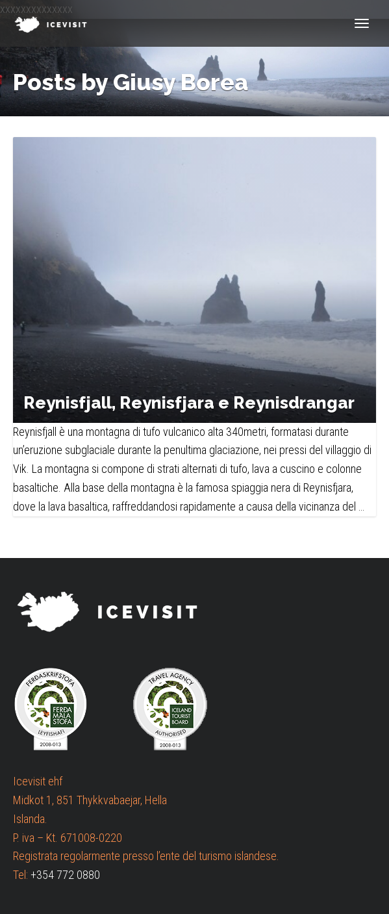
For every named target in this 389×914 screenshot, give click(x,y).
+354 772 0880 (65, 875)
